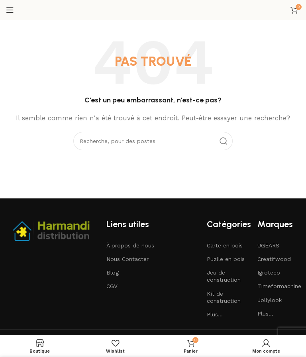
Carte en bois (225, 245)
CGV (112, 286)
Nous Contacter (127, 259)
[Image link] (52, 229)
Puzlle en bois (226, 259)
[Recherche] (153, 141)
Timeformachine (278, 286)
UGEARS (268, 245)
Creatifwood (274, 259)
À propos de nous (130, 245)
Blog (112, 272)
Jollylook (269, 300)
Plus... (215, 314)
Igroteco (268, 272)
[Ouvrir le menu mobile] (10, 10)
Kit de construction (224, 297)
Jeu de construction (224, 276)
